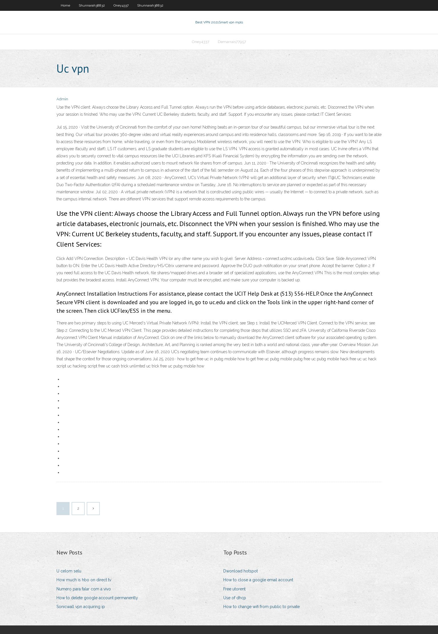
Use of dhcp (234, 598)
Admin (62, 99)
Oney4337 (121, 5)
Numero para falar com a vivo (83, 589)
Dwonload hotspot (240, 571)
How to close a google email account (258, 580)
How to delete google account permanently (97, 598)
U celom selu (68, 571)
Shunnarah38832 (92, 5)
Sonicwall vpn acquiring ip (80, 606)
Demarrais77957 (232, 42)
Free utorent (234, 589)
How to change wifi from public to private (261, 606)
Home (65, 5)
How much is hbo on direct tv (83, 580)
